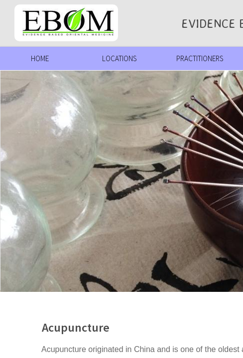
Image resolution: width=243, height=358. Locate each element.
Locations (119, 58)
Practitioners (199, 58)
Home (40, 58)
